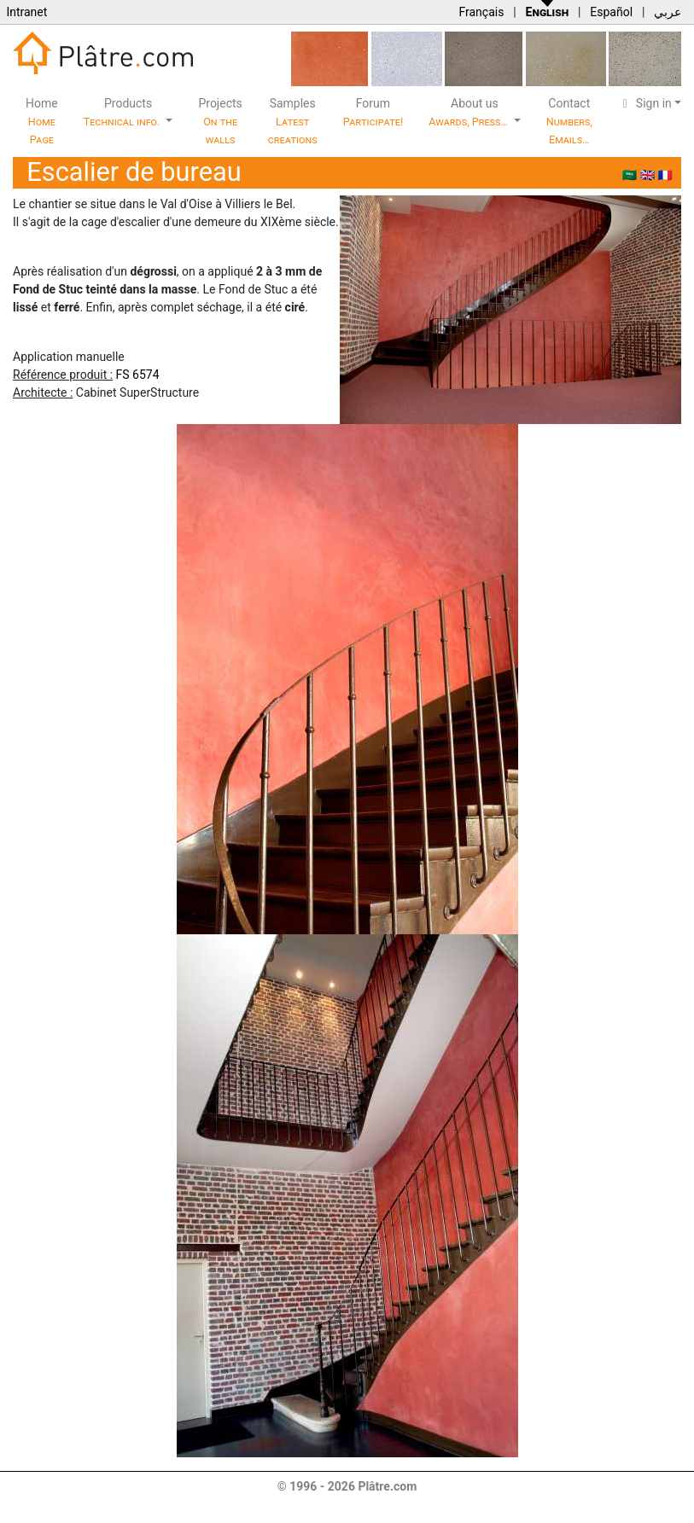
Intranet (26, 12)
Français (481, 12)
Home (42, 121)
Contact (569, 121)
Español (611, 12)
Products (123, 112)
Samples (293, 121)
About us (469, 112)
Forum (373, 112)
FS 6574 (138, 374)
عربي (667, 12)
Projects (220, 121)
